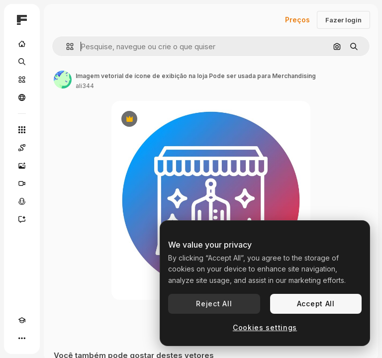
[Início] (22, 44)
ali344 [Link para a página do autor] (85, 86)
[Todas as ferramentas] (22, 130)
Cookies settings (265, 327)
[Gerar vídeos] (22, 183)
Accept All (316, 303)
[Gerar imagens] (22, 166)
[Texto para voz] (22, 201)
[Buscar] (22, 62)
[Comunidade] (22, 97)
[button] (66, 46)
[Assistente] (22, 219)
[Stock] (22, 80)
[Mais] (22, 338)
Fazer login (343, 20)
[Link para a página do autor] (63, 80)
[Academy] (22, 320)
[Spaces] (22, 148)
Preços (297, 19)
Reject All (214, 303)
